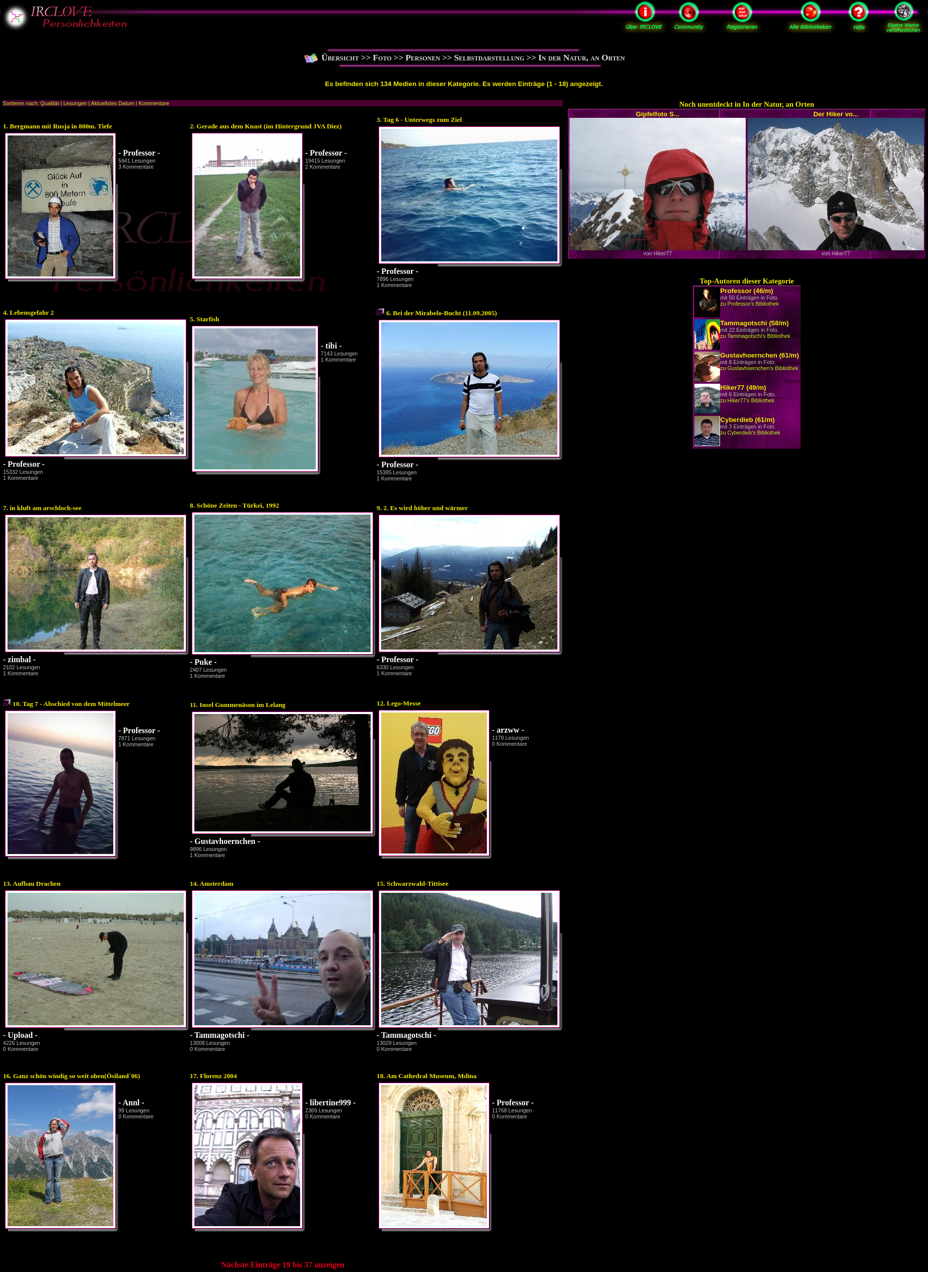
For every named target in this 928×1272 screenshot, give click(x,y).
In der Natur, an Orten (581, 57)
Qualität (49, 103)
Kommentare (153, 103)
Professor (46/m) (746, 291)
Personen (422, 57)
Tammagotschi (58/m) (754, 323)
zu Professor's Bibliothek (749, 304)
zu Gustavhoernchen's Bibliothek (759, 368)
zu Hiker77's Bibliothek (747, 400)
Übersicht (340, 57)
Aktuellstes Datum (112, 103)
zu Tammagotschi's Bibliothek (755, 336)
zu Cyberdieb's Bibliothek (750, 433)
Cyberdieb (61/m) (747, 419)
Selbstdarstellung (489, 57)
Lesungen (75, 103)
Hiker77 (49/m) (743, 387)
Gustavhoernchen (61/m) (759, 355)
